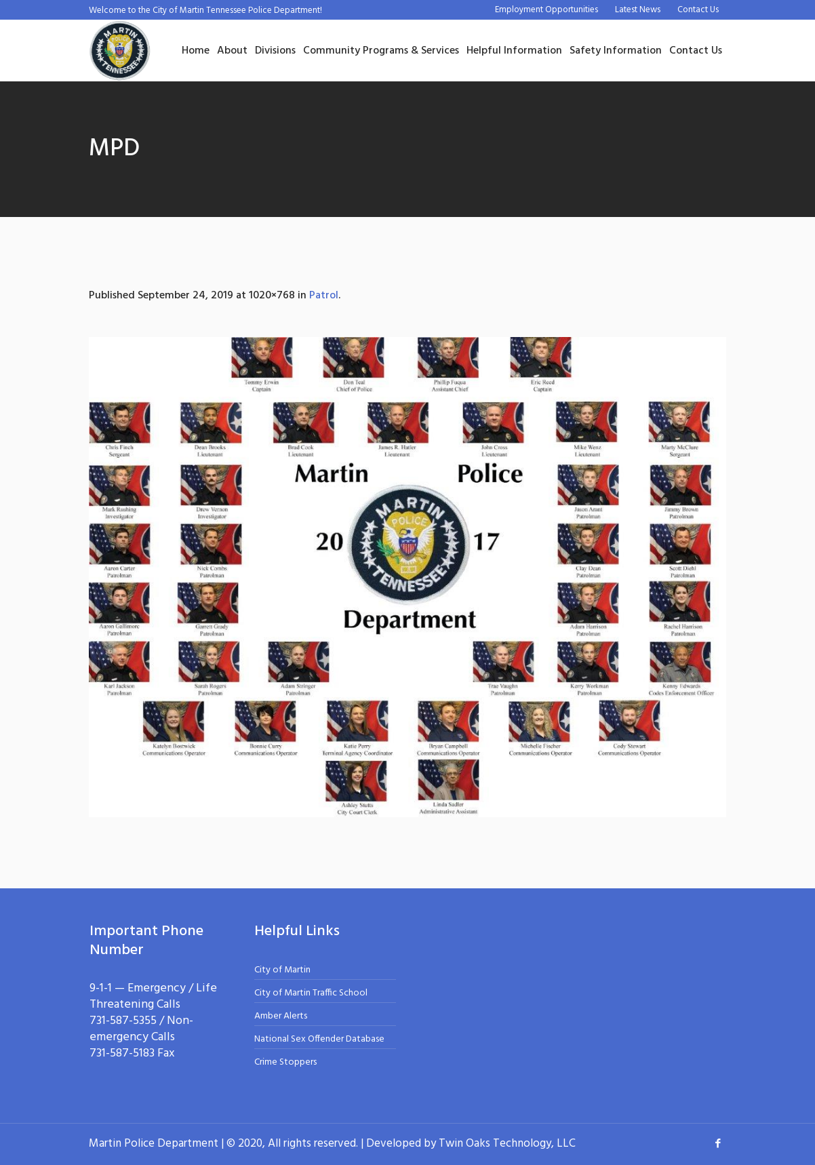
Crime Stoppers (285, 1062)
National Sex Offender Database (319, 1039)
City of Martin (282, 970)
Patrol (323, 295)
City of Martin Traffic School (310, 993)
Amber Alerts (280, 1016)
